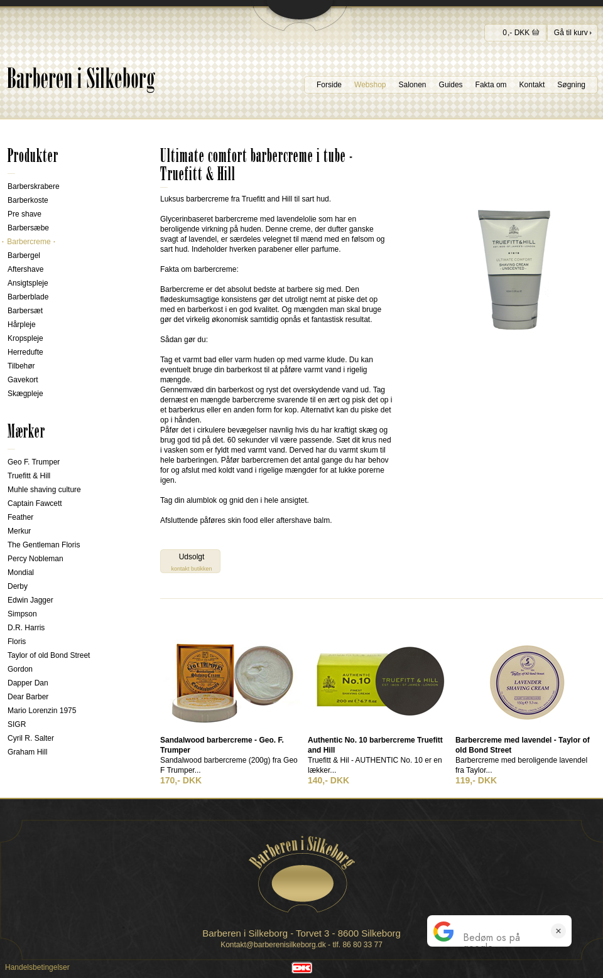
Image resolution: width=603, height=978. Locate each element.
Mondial (21, 572)
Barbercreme (29, 241)
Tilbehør (21, 366)
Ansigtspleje (28, 283)
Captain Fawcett (35, 503)
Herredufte (25, 352)
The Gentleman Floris (44, 544)
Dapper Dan (28, 683)
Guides (451, 84)
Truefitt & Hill (29, 475)
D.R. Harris (26, 627)
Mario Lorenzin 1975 (42, 710)
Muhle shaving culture (44, 489)
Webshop (370, 84)
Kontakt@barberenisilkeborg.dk (273, 944)
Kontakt (532, 84)
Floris (17, 641)
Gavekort (23, 379)
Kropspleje (25, 338)
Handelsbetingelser (37, 967)
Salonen (412, 84)
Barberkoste (28, 200)
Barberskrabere (34, 186)
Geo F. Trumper (34, 462)
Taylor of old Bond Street (49, 655)
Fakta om (491, 84)
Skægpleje (25, 393)
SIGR (17, 724)
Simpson (22, 614)
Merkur (19, 531)
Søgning (571, 84)
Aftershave (25, 269)
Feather (20, 517)
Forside (329, 84)
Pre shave (24, 214)
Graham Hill (27, 752)
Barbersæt (25, 310)
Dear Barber (28, 696)
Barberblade (28, 297)
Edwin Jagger (30, 600)
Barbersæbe (28, 227)
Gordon (20, 669)
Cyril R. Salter (31, 738)
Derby (18, 586)
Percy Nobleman (35, 558)
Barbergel (24, 255)
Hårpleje (22, 324)
